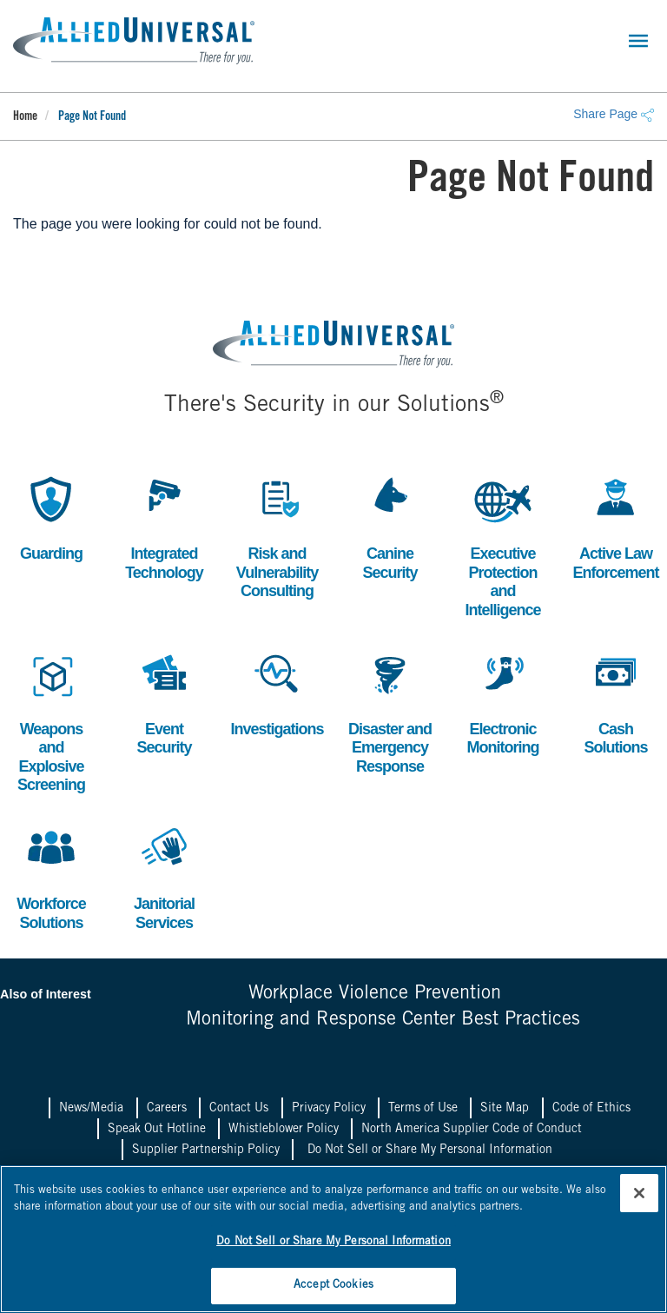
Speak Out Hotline (157, 1130)
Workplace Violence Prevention (374, 994)
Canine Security (390, 526)
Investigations (277, 692)
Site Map (504, 1109)
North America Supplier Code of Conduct (471, 1130)
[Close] (639, 1193)
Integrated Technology (164, 526)
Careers (167, 1109)
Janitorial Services (164, 876)
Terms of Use (423, 1109)
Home (25, 117)
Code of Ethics (591, 1109)
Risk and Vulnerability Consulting (277, 535)
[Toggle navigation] (638, 40)
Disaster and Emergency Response (390, 711)
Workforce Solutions (51, 876)
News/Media (91, 1109)
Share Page (613, 114)
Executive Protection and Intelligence (503, 545)
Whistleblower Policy (283, 1130)
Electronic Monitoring (503, 702)
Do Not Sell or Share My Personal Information (429, 1150)
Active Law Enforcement (615, 526)
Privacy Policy (329, 1109)
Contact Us (238, 1109)
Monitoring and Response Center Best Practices (383, 1020)
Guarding (51, 516)
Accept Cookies (333, 1285)
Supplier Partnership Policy (206, 1150)
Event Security (164, 702)
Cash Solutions (616, 702)
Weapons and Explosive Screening (51, 720)
